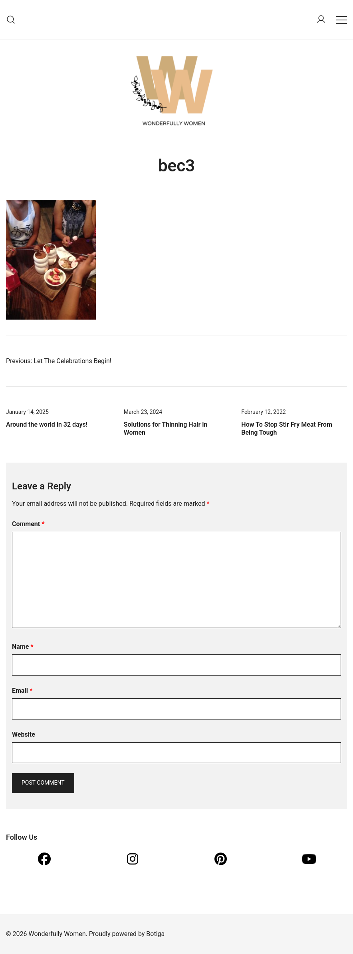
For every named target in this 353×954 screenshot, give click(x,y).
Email (22, 690)
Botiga (155, 934)
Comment (28, 524)
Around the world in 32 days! (46, 424)
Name (23, 646)
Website (23, 734)
